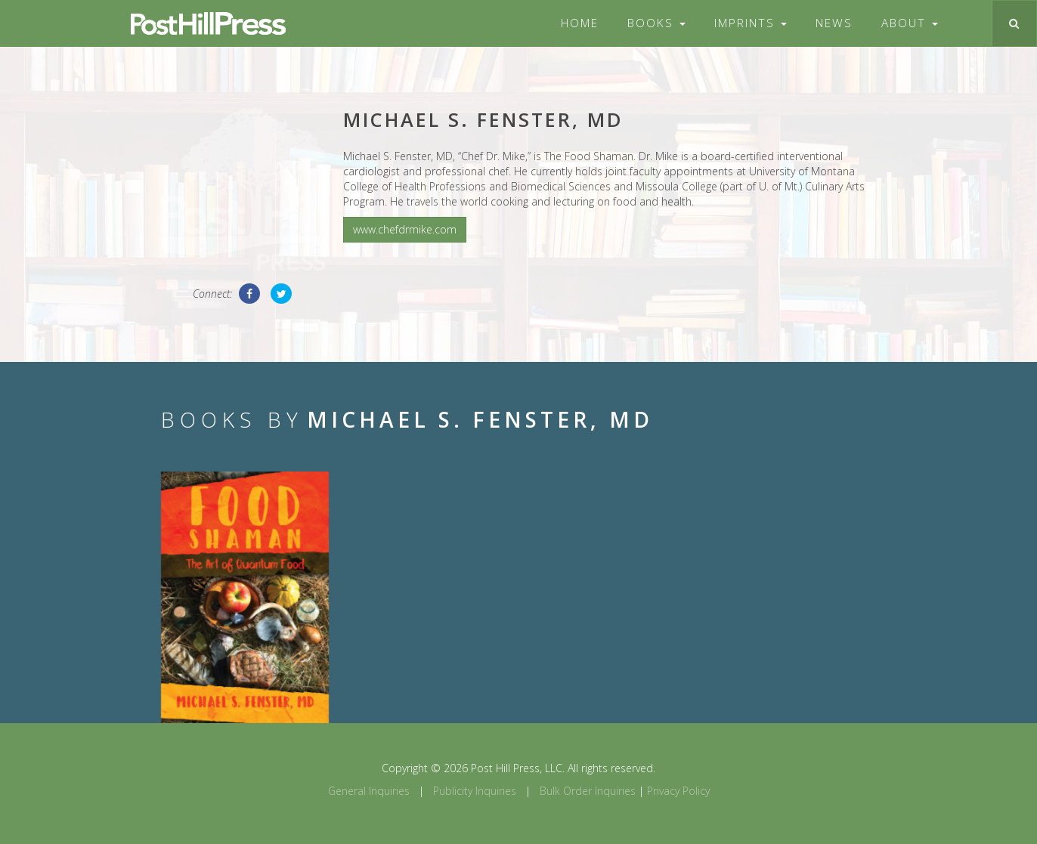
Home (580, 23)
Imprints (750, 23)
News (834, 23)
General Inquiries (369, 791)
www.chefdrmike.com (405, 229)
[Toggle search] (1014, 23)
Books (656, 23)
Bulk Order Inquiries (588, 791)
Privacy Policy (678, 791)
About (909, 23)
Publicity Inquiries (474, 791)
